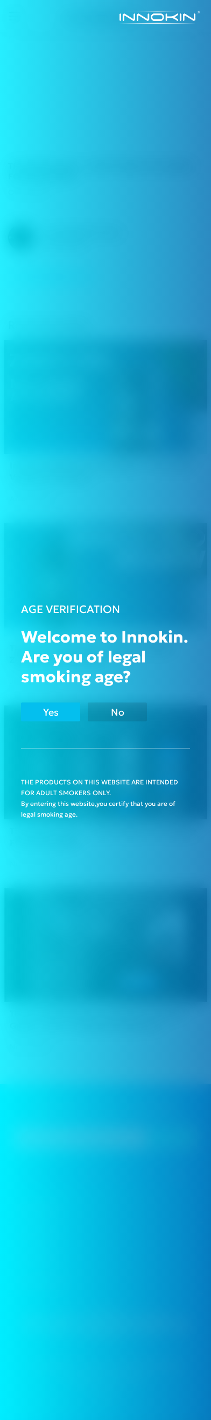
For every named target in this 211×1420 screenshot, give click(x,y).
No (117, 711)
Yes (51, 711)
